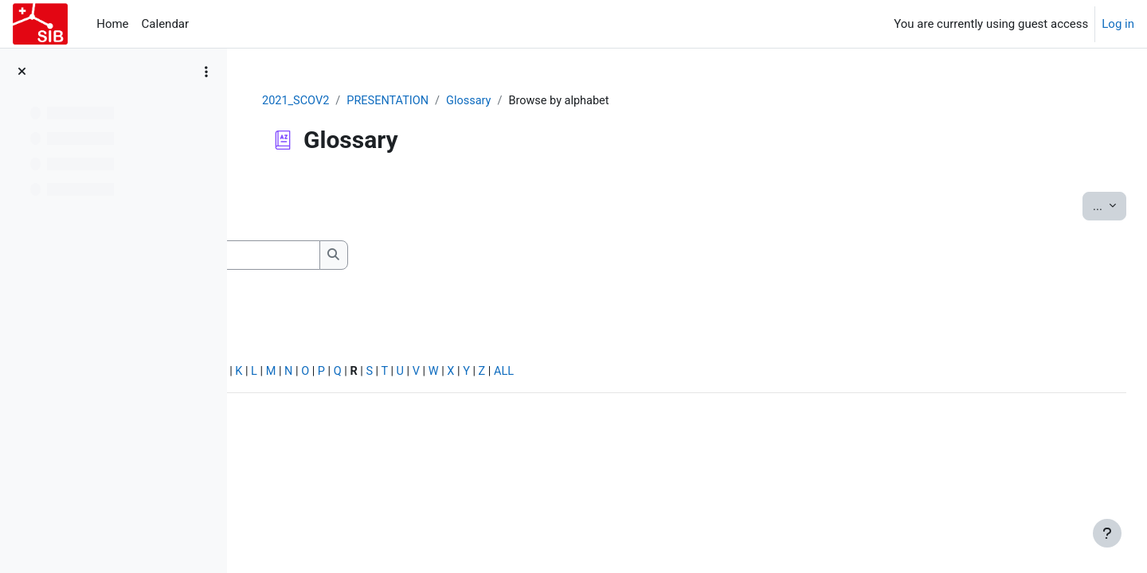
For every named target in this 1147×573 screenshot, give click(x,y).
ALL (743, 374)
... (1073, 205)
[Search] (402, 256)
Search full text (326, 282)
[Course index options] (206, 71)
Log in (1118, 24)
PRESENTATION (485, 101)
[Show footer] (1107, 533)
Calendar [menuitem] (166, 24)
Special (277, 374)
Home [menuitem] (112, 24)
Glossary (569, 101)
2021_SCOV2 (390, 101)
